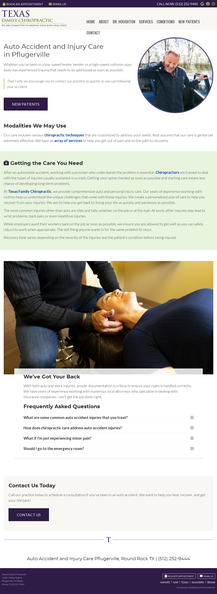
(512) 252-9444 (186, 4)
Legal (175, 582)
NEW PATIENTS (25, 104)
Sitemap (211, 582)
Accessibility (198, 582)
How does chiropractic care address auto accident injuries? (72, 428)
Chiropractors (167, 172)
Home (91, 21)
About (104, 21)
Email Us (57, 4)
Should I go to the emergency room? (53, 448)
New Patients (189, 21)
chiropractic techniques (64, 135)
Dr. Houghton (124, 21)
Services (146, 21)
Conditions (166, 21)
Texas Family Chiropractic (29, 191)
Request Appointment (179, 576)
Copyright (165, 582)
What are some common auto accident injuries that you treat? (75, 417)
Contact (93, 32)
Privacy (185, 582)
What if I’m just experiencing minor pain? (57, 438)
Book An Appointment (23, 4)
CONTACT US (29, 514)
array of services (68, 140)
